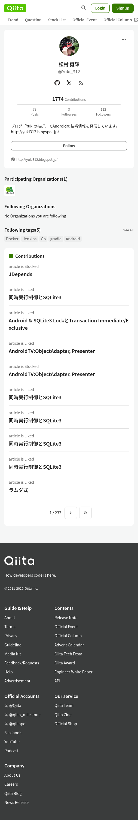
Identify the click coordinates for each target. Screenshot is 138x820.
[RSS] (81, 83)
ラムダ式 (18, 489)
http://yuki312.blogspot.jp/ (37, 159)
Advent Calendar (69, 644)
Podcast (11, 750)
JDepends (20, 273)
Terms (9, 626)
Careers (11, 784)
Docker (12, 238)
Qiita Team (63, 705)
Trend (13, 19)
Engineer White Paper (73, 671)
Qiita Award (64, 662)
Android (73, 238)
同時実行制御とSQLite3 (35, 297)
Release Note (65, 617)
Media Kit (12, 653)
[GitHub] (57, 83)
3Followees (68, 111)
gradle (55, 238)
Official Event (84, 19)
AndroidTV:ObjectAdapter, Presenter (52, 350)
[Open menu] (123, 39)
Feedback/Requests (21, 662)
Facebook (13, 732)
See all (128, 230)
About (9, 617)
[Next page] (71, 513)
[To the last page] (85, 513)
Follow (69, 146)
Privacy (10, 635)
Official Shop (65, 723)
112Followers (103, 111)
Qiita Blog (13, 793)
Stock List (57, 19)
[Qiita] (15, 8)
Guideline (13, 644)
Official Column (68, 635)
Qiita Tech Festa (68, 653)
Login (100, 8)
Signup (122, 8)
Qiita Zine (63, 714)
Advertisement (17, 680)
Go (43, 238)
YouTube (12, 741)
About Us (12, 775)
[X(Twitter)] (69, 83)
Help (8, 671)
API (57, 680)
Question (33, 19)
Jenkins (29, 238)
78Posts (34, 111)
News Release (16, 802)
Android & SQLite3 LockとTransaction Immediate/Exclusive (69, 324)
